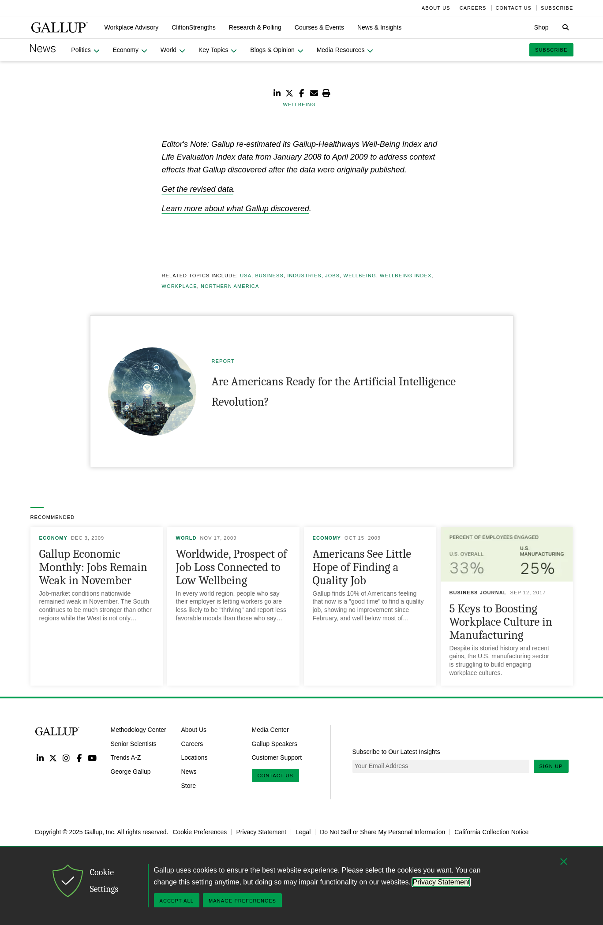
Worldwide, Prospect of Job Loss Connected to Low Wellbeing (231, 567)
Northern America (230, 286)
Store (188, 785)
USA (245, 275)
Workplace (179, 286)
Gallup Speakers (275, 743)
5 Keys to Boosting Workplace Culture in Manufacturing (500, 622)
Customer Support (277, 757)
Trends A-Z (126, 757)
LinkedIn (40, 757)
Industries (304, 275)
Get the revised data (197, 189)
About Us (194, 729)
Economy (53, 538)
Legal (303, 831)
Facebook (79, 757)
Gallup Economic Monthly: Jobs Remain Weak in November (93, 567)
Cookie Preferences (199, 831)
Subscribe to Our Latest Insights (396, 751)
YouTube (92, 757)
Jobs (332, 275)
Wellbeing (360, 275)
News (189, 771)
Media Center (270, 729)
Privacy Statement (261, 831)
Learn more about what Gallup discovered (235, 208)
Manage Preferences (242, 900)
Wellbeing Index (405, 275)
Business (269, 275)
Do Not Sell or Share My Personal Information (382, 831)
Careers (192, 743)
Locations (194, 757)
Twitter (53, 757)
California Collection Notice (491, 831)
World (186, 538)
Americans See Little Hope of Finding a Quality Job (362, 567)
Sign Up (551, 766)
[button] (131, 27)
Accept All (177, 900)
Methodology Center (138, 729)
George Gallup (131, 771)
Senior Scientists (134, 743)
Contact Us (276, 775)
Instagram (66, 757)
